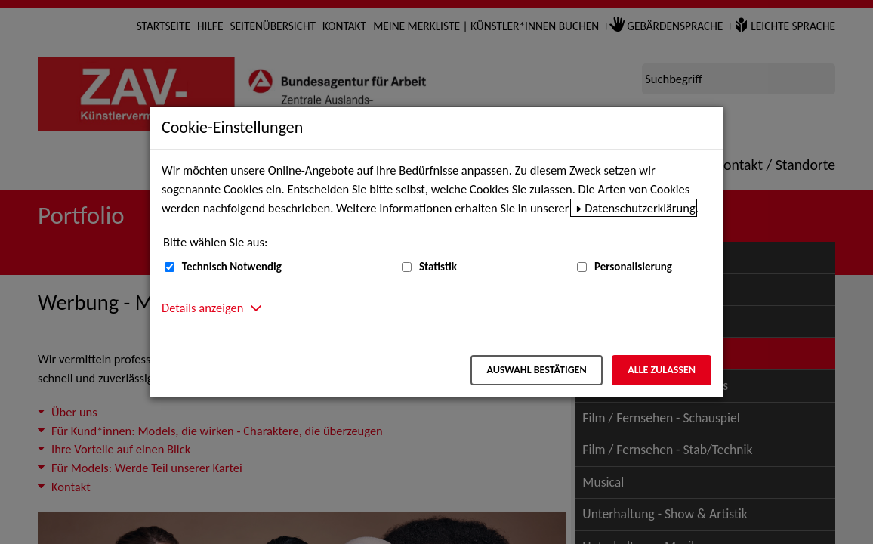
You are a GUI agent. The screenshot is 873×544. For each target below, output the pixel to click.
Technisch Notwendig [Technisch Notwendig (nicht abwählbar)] (232, 267)
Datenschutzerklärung (640, 207)
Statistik (438, 267)
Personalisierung (633, 267)
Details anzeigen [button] (202, 307)
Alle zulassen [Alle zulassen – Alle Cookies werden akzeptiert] (662, 369)
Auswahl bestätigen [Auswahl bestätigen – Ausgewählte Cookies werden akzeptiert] (536, 369)
